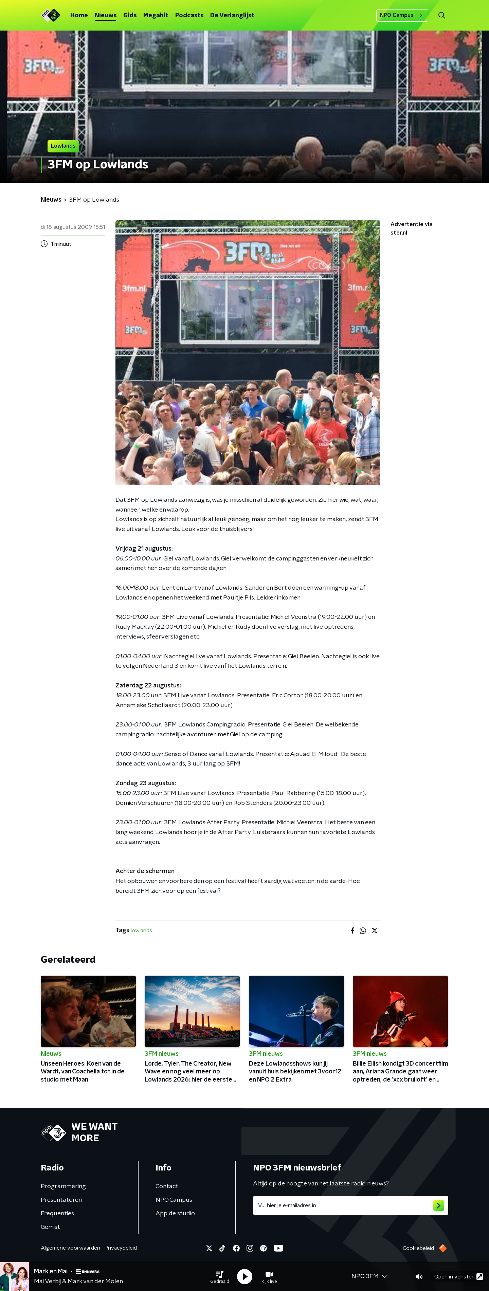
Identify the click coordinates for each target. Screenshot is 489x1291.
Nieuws (105, 16)
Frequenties (57, 1214)
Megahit (155, 16)
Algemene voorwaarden (70, 1248)
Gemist (50, 1227)
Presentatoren (61, 1200)
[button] (220, 1277)
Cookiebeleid (418, 1248)
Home (79, 16)
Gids (130, 16)
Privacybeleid (120, 1248)
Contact (167, 1186)
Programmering (63, 1186)
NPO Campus (402, 15)
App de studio (175, 1214)
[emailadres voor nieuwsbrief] (350, 1205)
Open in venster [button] (458, 1276)
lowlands (141, 930)
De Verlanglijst (232, 16)
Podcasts (189, 16)
